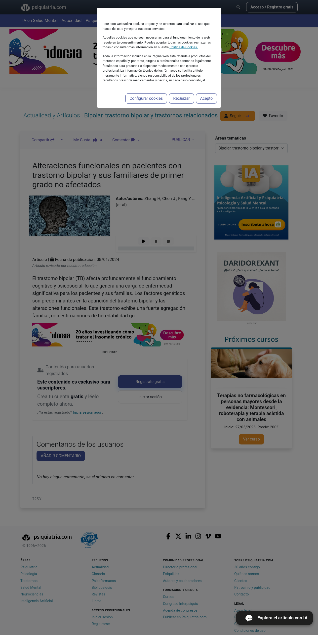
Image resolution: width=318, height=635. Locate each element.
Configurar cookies (146, 98)
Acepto (206, 98)
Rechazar (181, 98)
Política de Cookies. (183, 47)
